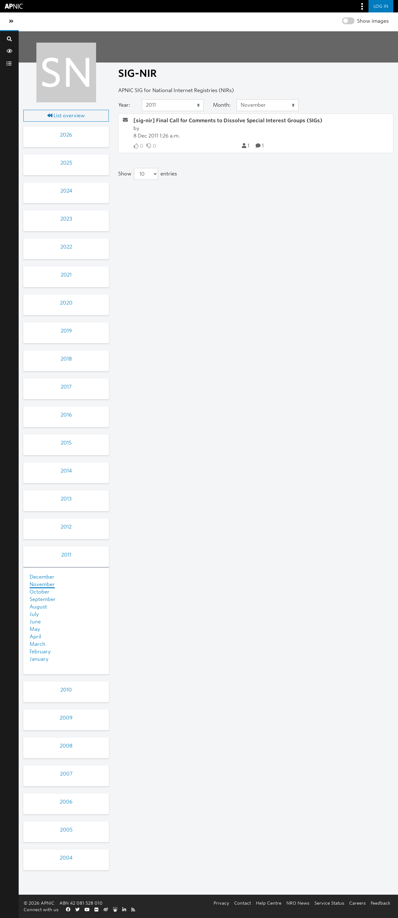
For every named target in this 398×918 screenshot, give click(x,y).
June (35, 622)
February (40, 652)
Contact (242, 903)
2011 (66, 555)
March (37, 644)
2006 (66, 802)
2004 (66, 858)
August (38, 607)
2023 (66, 219)
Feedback (381, 903)
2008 (66, 746)
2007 (66, 774)
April (35, 637)
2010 (66, 690)
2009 (66, 718)
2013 (66, 499)
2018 (66, 359)
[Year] (173, 105)
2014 (66, 471)
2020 (66, 303)
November (42, 584)
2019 (66, 331)
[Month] (267, 105)
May (35, 629)
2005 (66, 830)
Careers (357, 903)
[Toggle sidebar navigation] (11, 21)
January (39, 659)
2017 (66, 387)
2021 (66, 275)
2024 (66, 191)
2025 (66, 163)
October (39, 592)
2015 (66, 443)
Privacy (221, 903)
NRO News (297, 903)
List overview (66, 116)
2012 (66, 527)
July (34, 614)
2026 (66, 135)
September (43, 599)
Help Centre (268, 903)
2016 (66, 415)
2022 (66, 247)
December (42, 577)
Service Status (329, 903)
